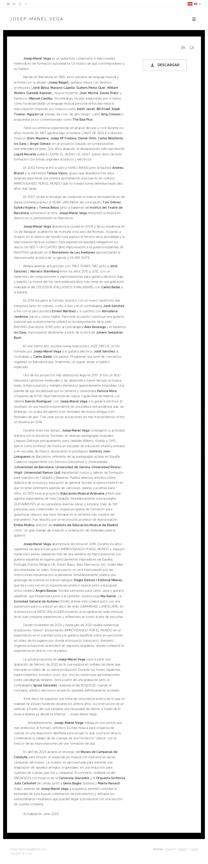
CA (192, 47)
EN (183, 47)
